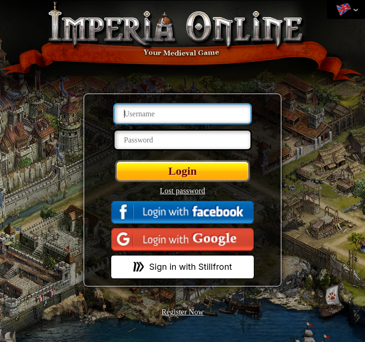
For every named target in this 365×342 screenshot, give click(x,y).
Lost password (182, 191)
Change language (343, 9)
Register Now (182, 312)
